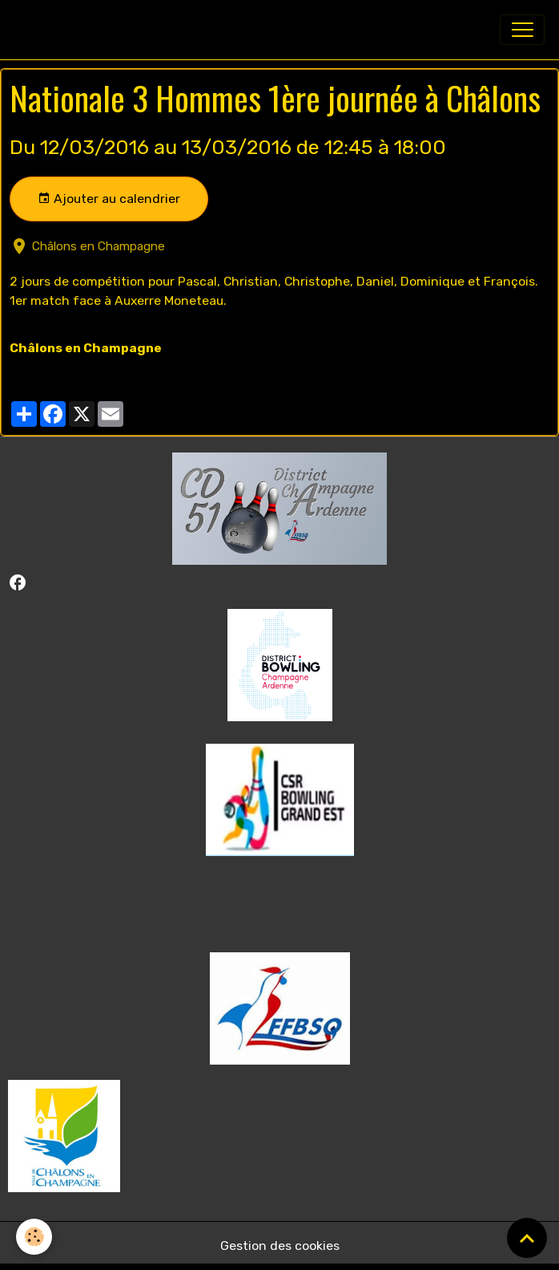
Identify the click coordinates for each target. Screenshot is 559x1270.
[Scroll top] (527, 1238)
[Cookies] (34, 1237)
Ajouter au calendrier (109, 199)
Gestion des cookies (280, 1245)
